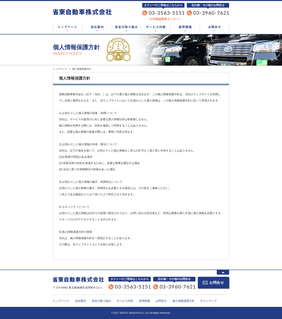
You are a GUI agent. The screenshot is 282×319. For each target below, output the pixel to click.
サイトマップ (208, 300)
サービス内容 (155, 27)
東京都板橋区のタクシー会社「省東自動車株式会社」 (82, 12)
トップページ (67, 27)
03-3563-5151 (167, 13)
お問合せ (214, 27)
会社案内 (97, 27)
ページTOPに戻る (223, 272)
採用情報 (185, 27)
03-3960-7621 (211, 13)
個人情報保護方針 (183, 300)
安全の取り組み (126, 27)
